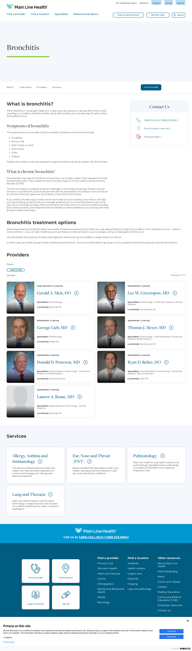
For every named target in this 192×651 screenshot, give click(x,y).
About (10, 87)
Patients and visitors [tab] (85, 14)
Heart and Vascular (108, 573)
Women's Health (107, 568)
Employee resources (170, 605)
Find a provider (108, 558)
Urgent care (135, 573)
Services (56, 87)
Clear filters (11, 275)
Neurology (103, 602)
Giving (168, 3)
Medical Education (169, 592)
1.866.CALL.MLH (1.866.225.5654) (104, 537)
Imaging (133, 583)
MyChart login (158, 15)
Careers (156, 3)
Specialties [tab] (61, 14)
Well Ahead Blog (168, 571)
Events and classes (169, 581)
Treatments (25, 87)
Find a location (138, 558)
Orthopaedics (105, 583)
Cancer (101, 578)
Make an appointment (128, 15)
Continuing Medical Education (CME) (169, 599)
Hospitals (133, 563)
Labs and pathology (139, 589)
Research (144, 3)
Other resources (169, 558)
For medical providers (126, 3)
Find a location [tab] (40, 14)
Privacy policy (9, 642)
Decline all (171, 637)
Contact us (164, 610)
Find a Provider (151, 87)
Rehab (101, 597)
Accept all (171, 631)
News (161, 576)
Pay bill (180, 3)
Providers (42, 87)
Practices (133, 578)
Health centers (136, 568)
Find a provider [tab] (16, 14)
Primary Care (105, 563)
